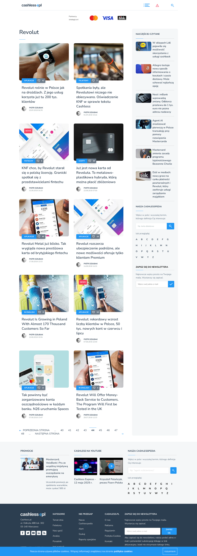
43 (85, 430)
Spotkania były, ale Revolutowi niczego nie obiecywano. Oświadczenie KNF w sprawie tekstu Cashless (97, 97)
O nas (108, 519)
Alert (81, 528)
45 (100, 430)
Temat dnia (58, 519)
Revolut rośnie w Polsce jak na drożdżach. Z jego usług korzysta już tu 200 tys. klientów (43, 94)
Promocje (26, 450)
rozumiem (170, 551)
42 (77, 430)
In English (29, 312)
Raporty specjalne (87, 539)
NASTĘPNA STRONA (47, 434)
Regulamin (110, 530)
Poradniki (57, 541)
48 (22, 434)
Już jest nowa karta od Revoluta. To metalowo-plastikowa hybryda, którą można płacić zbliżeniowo (96, 175)
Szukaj (82, 534)
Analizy (56, 535)
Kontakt (108, 541)
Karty (82, 161)
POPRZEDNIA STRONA (36, 430)
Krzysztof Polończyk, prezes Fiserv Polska (111, 481)
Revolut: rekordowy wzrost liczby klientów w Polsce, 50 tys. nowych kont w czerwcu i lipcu (99, 326)
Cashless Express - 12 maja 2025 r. (85, 481)
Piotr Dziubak (36, 107)
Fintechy (28, 161)
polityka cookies (123, 551)
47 (115, 430)
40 (62, 430)
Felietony (83, 80)
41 (69, 430)
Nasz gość (57, 530)
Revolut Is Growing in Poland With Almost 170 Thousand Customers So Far (44, 324)
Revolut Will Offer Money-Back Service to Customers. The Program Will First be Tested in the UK (97, 402)
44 (92, 430)
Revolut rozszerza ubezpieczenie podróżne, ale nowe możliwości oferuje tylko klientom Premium (99, 250)
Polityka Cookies (113, 535)
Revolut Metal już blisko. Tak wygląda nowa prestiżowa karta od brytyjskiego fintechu (45, 248)
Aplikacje (29, 80)
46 (108, 430)
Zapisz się (169, 531)
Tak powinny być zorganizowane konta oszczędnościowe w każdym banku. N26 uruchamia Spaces (45, 402)
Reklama (109, 525)
